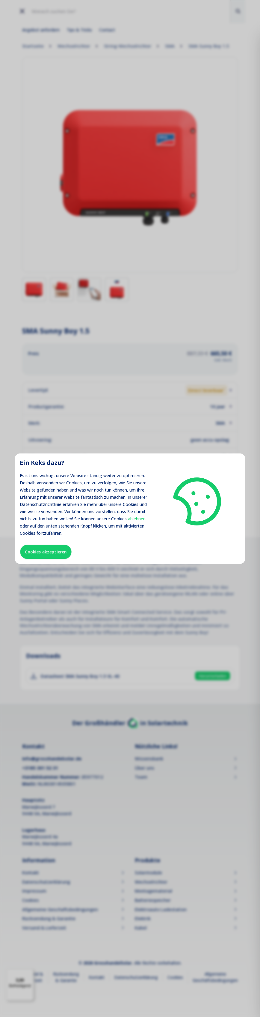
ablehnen (137, 519)
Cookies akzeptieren (46, 552)
